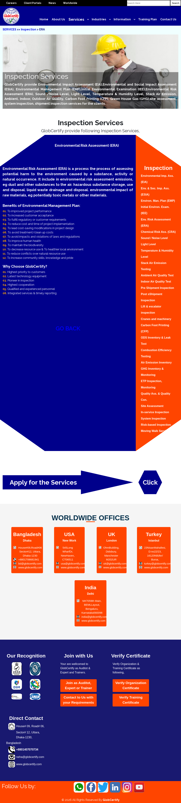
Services (76, 19)
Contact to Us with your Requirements (78, 700)
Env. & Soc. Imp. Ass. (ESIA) (155, 191)
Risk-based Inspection (156, 424)
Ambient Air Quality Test (157, 275)
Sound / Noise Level (154, 238)
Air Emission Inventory (156, 362)
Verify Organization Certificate (130, 685)
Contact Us (168, 19)
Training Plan (147, 19)
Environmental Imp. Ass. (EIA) (157, 179)
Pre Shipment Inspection (157, 287)
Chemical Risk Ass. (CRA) (158, 231)
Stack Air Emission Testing (153, 266)
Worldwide (70, 3)
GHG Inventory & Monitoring (152, 371)
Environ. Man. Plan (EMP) (158, 200)
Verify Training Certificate (130, 700)
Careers (11, 3)
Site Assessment (152, 406)
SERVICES (9, 29)
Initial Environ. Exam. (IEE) (155, 210)
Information (122, 19)
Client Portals (32, 3)
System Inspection (153, 418)
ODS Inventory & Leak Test (156, 340)
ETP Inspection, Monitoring (151, 384)
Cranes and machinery (156, 319)
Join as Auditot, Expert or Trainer (78, 685)
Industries (99, 19)
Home (44, 19)
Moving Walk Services (155, 430)
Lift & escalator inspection (151, 309)
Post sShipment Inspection (151, 297)
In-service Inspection (155, 412)
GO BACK (68, 328)
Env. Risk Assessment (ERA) (156, 222)
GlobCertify (111, 800)
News (52, 3)
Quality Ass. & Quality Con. (155, 396)
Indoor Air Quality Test (156, 281)
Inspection (29, 29)
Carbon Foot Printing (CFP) (155, 328)
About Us (58, 19)
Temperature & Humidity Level (157, 253)
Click (150, 482)
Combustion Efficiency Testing (156, 353)
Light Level (148, 244)
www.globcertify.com (29, 764)
